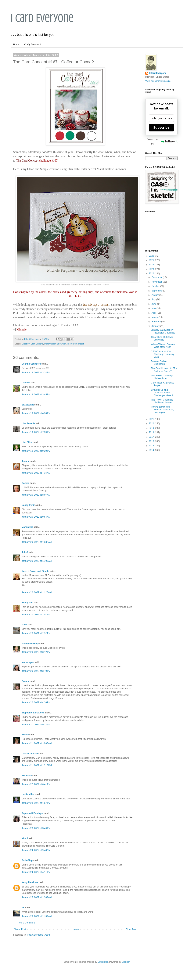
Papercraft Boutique (32, 813)
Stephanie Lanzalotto (33, 712)
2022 (152, 273)
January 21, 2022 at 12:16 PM (37, 765)
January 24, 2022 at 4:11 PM (36, 872)
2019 (152, 428)
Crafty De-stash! (32, 44)
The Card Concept (75, 344)
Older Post (131, 929)
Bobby (25, 734)
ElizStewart (28, 404)
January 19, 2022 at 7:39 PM (36, 432)
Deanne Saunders (31, 363)
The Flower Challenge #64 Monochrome (162, 401)
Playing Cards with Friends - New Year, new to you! (162, 410)
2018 (152, 432)
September (157, 290)
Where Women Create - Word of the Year (163, 345)
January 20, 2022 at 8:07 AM (36, 495)
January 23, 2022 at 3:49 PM (36, 828)
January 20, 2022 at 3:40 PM (36, 671)
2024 (152, 264)
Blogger (126, 962)
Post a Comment (26, 922)
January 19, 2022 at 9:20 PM (36, 451)
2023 (152, 269)
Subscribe (161, 127)
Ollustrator (103, 962)
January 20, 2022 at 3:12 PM (36, 652)
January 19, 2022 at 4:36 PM (36, 413)
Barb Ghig (27, 860)
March (155, 317)
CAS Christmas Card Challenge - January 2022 (162, 354)
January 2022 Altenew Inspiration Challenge (163, 331)
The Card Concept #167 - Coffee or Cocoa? (164, 369)
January (156, 326)
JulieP (25, 552)
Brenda (25, 681)
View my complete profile (158, 81)
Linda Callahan (30, 753)
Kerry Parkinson (30, 882)
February (156, 321)
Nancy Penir (28, 505)
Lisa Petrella (28, 423)
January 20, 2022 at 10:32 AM (37, 542)
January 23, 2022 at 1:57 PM (36, 803)
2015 (152, 445)
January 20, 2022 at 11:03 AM (37, 561)
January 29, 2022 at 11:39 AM (37, 916)
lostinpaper (28, 662)
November (157, 281)
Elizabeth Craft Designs (32, 344)
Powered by (162, 141)
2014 (152, 450)
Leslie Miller (28, 794)
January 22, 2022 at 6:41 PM (36, 784)
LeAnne (26, 382)
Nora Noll (27, 775)
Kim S (25, 838)
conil (24, 624)
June (154, 304)
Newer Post (20, 929)
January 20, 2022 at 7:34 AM (36, 473)
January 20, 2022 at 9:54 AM (36, 517)
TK (23, 907)
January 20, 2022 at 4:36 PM (36, 702)
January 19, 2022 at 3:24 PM (36, 372)
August (155, 295)
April (154, 313)
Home (16, 44)
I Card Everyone (42, 18)
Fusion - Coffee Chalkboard (159, 362)
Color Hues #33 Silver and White (162, 338)
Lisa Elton (27, 442)
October (156, 286)
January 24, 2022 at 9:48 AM (36, 850)
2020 (152, 423)
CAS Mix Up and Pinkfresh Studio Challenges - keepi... (162, 393)
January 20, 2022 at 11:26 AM (37, 592)
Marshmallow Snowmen (55, 344)
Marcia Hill (27, 527)
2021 (152, 419)
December (157, 277)
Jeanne (25, 461)
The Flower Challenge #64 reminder (162, 377)
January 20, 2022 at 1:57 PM (36, 614)
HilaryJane (27, 602)
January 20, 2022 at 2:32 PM (36, 633)
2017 (152, 437)
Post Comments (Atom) (39, 935)
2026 (152, 256)
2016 (152, 441)
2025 (152, 260)
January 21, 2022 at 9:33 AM (36, 724)
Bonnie (25, 483)
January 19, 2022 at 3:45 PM (36, 394)
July (154, 299)
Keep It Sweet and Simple (35, 571)
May (154, 308)
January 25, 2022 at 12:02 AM (37, 897)
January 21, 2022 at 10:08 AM (37, 743)
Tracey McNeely (30, 643)
